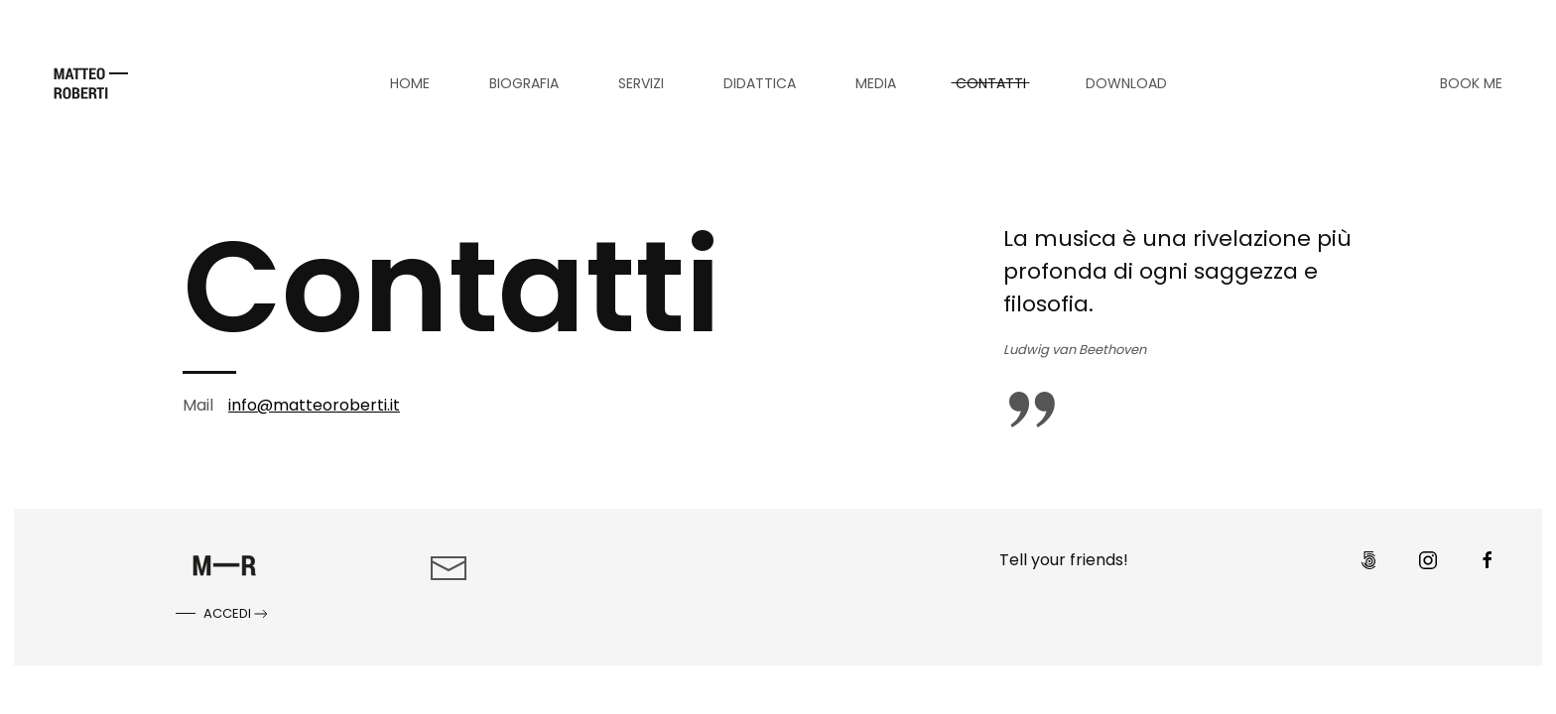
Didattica (759, 83)
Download (1126, 83)
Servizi (641, 83)
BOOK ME (1471, 83)
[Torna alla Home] (91, 83)
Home (410, 83)
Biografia (524, 83)
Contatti (991, 83)
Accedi (237, 614)
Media (875, 83)
